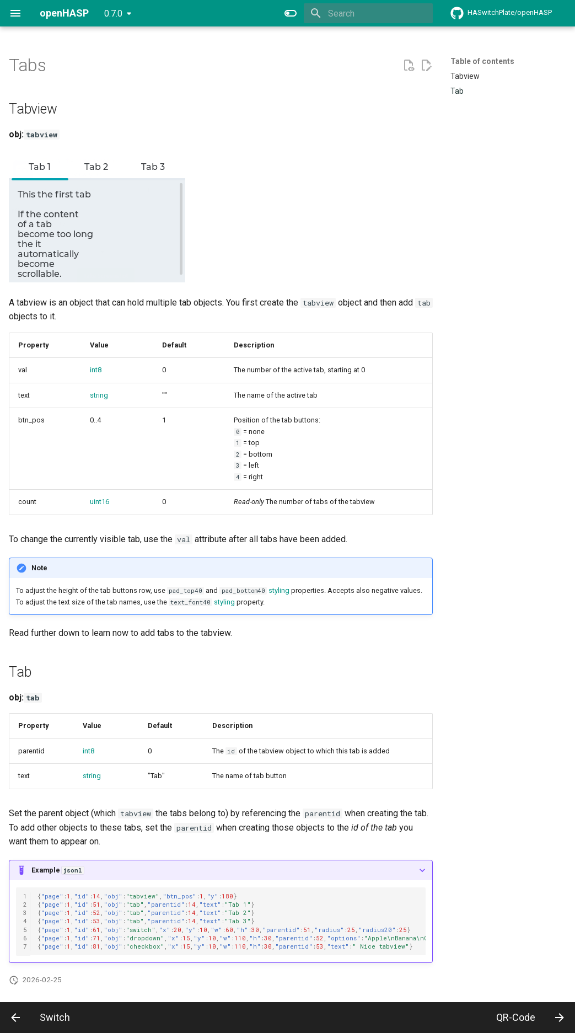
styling (278, 590)
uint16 (99, 501)
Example (57, 870)
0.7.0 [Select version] (113, 13)
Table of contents (482, 61)
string (99, 395)
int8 (95, 370)
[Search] (368, 13)
